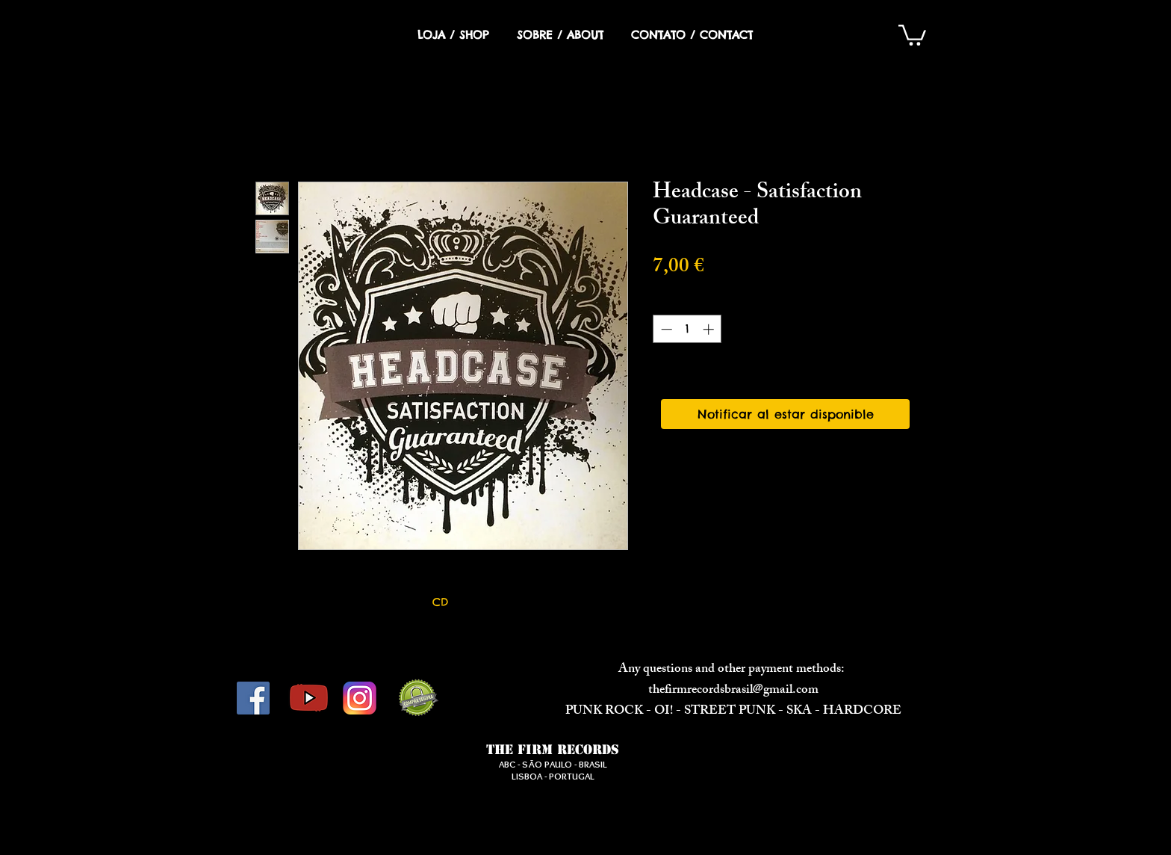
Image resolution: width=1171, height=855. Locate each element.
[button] (912, 34)
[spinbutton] (687, 329)
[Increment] (710, 329)
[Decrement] (665, 329)
